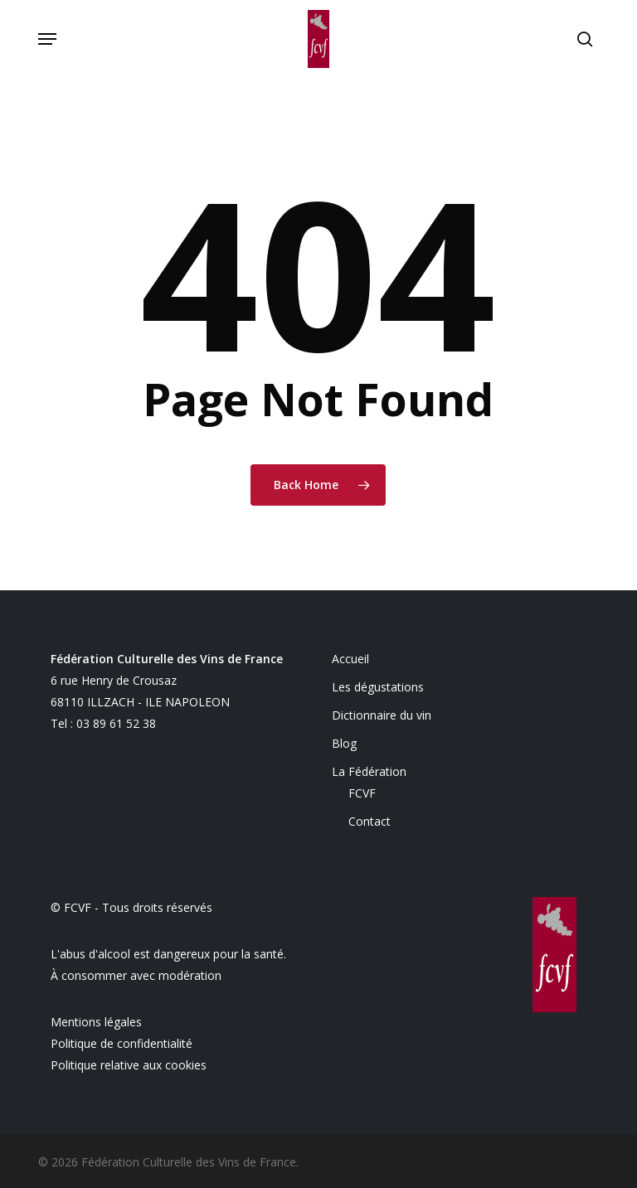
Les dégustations (378, 687)
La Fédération (369, 771)
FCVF (362, 793)
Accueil (350, 659)
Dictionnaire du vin (381, 715)
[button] (47, 39)
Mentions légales (96, 1022)
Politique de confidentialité (121, 1043)
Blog (344, 743)
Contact (369, 821)
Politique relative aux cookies (129, 1065)
